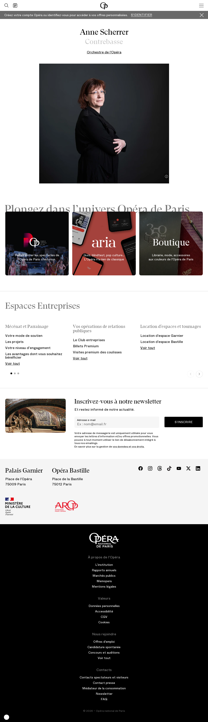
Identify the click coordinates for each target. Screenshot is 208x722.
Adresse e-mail (86, 420)
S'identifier (141, 15)
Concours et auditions (104, 652)
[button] (6, 717)
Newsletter (104, 693)
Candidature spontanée (104, 647)
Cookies (104, 622)
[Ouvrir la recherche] (5, 5)
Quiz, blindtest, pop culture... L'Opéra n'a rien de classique (104, 257)
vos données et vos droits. (128, 447)
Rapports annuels (104, 570)
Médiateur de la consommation (104, 688)
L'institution (104, 565)
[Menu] (201, 5)
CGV (104, 617)
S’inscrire (184, 422)
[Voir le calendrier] (16, 5)
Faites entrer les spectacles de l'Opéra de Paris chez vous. (37, 257)
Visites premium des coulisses (97, 352)
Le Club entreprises (89, 339)
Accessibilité (104, 611)
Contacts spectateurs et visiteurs (104, 677)
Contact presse (104, 683)
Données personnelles (104, 606)
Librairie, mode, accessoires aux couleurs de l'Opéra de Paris (171, 257)
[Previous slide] (190, 374)
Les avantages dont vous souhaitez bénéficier (33, 355)
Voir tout (12, 363)
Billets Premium (86, 346)
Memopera (104, 581)
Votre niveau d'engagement (27, 347)
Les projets (14, 341)
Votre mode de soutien (23, 335)
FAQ (104, 699)
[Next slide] (199, 374)
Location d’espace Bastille (161, 341)
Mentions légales (104, 586)
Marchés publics (104, 575)
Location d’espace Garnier (161, 335)
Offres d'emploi (104, 641)
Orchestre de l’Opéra (104, 52)
